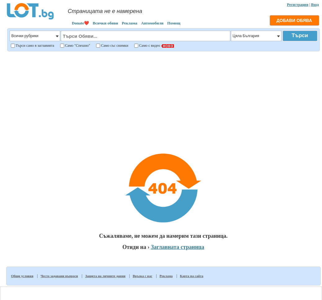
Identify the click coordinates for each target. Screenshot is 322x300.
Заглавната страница (177, 247)
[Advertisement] (163, 97)
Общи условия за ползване (167, 291)
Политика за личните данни (210, 291)
